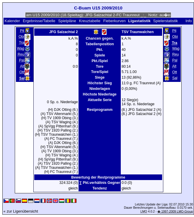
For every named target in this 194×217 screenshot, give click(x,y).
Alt (22, 66)
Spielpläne (67, 21)
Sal (174, 78)
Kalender (12, 21)
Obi (21, 37)
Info (188, 21)
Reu (21, 54)
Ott (21, 72)
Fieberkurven (114, 21)
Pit (22, 31)
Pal (21, 60)
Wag (20, 48)
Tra (21, 43)
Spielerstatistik (166, 21)
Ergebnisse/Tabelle (39, 21)
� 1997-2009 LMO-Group (175, 211)
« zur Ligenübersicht (21, 211)
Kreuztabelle (89, 21)
